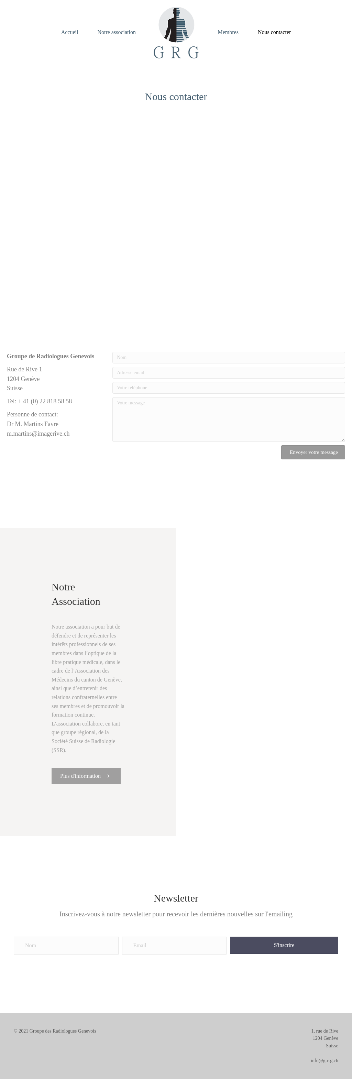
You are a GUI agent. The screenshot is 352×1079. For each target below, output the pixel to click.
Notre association (116, 32)
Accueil (69, 32)
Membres (228, 32)
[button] (313, 452)
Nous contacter (274, 32)
